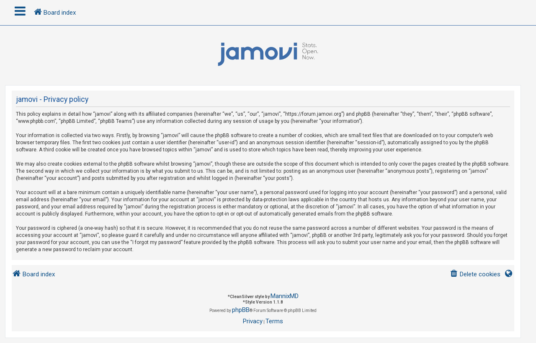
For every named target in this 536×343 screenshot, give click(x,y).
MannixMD (285, 296)
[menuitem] (475, 274)
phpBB (241, 310)
